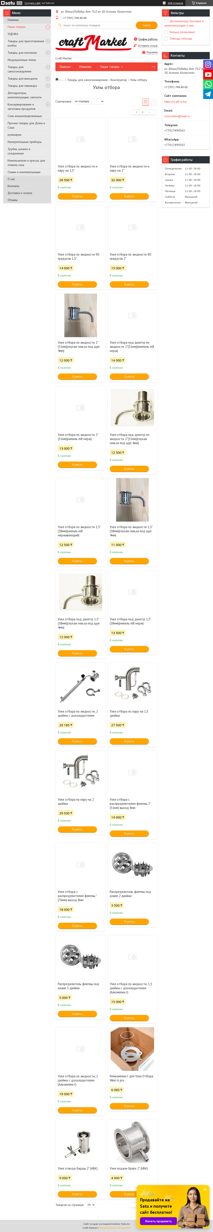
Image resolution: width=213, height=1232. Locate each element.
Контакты (13, 186)
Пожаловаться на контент (114, 1227)
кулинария (14, 135)
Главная (65, 66)
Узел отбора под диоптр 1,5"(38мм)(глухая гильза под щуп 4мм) (79, 623)
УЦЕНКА (13, 34)
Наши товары (16, 27)
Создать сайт (33, 3)
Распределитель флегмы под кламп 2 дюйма (130, 894)
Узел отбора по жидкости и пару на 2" (129, 168)
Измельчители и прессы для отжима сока (26, 163)
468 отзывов (175, 3)
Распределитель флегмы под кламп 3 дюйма (78, 986)
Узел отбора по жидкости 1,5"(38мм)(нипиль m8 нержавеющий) (79, 531)
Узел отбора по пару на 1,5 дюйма (129, 713)
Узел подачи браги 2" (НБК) (129, 1168)
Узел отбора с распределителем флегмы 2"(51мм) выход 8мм (130, 803)
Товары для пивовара (22, 86)
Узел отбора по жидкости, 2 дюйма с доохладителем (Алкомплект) (78, 1080)
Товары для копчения (22, 53)
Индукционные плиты (22, 60)
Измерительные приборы (25, 142)
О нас (11, 179)
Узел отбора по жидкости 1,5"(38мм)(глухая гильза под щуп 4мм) (131, 531)
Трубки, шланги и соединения (19, 151)
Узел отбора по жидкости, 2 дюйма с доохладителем (78, 713)
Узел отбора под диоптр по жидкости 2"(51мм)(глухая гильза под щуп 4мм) (129, 439)
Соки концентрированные (25, 116)
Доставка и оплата (20, 193)
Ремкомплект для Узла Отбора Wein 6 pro (131, 1078)
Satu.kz (125, 1223)
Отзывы (13, 200)
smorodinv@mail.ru (177, 116)
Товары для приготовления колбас (26, 43)
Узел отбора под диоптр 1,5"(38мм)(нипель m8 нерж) (130, 621)
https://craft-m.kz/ (175, 102)
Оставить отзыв (148, 46)
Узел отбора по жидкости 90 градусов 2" (130, 256)
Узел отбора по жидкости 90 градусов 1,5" (78, 256)
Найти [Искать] (147, 25)
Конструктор (119, 80)
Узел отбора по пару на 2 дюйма (76, 801)
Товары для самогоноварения (19, 69)
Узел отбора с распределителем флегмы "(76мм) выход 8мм (77, 896)
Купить (77, 196)
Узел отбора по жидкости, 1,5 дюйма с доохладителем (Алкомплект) (131, 988)
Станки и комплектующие (24, 172)
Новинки (13, 20)
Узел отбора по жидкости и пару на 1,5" (77, 168)
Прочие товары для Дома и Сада (26, 125)
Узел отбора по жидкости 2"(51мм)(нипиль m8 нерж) (78, 437)
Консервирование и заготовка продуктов (21, 106)
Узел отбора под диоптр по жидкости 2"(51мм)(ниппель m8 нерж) (132, 346)
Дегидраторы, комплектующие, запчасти (25, 95)
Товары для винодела (22, 78)
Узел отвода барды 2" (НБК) (78, 1168)
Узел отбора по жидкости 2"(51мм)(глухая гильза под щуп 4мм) (79, 346)
